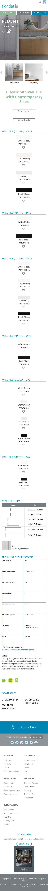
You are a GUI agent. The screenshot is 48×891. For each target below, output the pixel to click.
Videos (26, 767)
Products (7, 764)
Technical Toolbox (31, 783)
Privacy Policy (44, 884)
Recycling (7, 817)
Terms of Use (25, 886)
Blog (26, 771)
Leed (6, 824)
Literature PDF (10, 699)
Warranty (27, 790)
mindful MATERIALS (11, 813)
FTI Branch (8, 787)
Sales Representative (12, 790)
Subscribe (37, 737)
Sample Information (11, 794)
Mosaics (7, 767)
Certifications (29, 787)
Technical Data (30, 794)
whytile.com (3, 884)
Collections (8, 760)
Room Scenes (29, 760)
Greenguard (9, 820)
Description (24, 111)
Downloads (24, 120)
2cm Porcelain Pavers (12, 771)
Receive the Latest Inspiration (19, 737)
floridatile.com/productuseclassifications (18, 650)
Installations (28, 764)
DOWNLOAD (24, 844)
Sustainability (9, 809)
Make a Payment (16, 884)
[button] (24, 137)
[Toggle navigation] (43, 7)
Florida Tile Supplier (30, 884)
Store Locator (9, 783)
